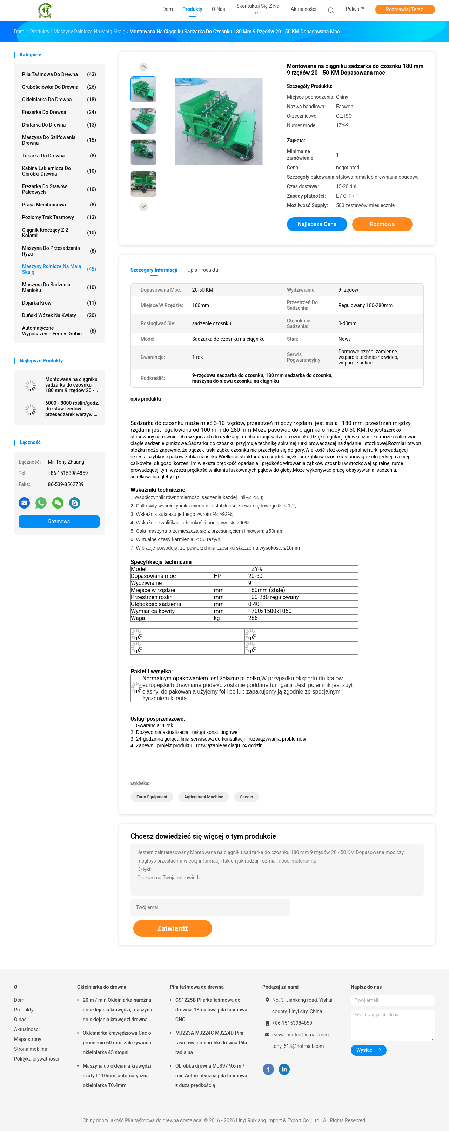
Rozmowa (59, 521)
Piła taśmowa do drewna (59, 74)
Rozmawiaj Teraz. (405, 9)
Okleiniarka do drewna (59, 99)
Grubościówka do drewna (59, 86)
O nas (20, 1019)
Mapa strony (27, 1039)
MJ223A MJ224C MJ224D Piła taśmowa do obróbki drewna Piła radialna (211, 1042)
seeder (246, 797)
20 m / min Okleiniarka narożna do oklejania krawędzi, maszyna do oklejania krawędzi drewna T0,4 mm (117, 1010)
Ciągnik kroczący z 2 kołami (59, 232)
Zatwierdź (172, 928)
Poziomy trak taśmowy (59, 217)
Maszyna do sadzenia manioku (59, 287)
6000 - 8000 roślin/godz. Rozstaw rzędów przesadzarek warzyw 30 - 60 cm (72, 408)
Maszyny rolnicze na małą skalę (59, 269)
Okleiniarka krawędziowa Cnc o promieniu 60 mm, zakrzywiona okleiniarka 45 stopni (117, 1042)
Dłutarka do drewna (59, 124)
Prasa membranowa (59, 204)
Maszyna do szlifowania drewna (59, 140)
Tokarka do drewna (59, 155)
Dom (19, 1000)
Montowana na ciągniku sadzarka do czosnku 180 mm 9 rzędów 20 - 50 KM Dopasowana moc (71, 384)
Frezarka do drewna (59, 112)
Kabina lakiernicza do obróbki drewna (59, 171)
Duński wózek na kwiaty (59, 315)
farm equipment (151, 797)
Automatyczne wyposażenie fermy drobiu (59, 330)
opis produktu (202, 270)
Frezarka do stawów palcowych (59, 189)
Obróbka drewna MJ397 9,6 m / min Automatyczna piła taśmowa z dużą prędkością (211, 1075)
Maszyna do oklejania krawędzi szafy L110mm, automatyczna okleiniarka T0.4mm (117, 1075)
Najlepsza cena (316, 224)
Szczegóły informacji (153, 270)
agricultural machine (203, 797)
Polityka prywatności (36, 1059)
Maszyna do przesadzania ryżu (59, 251)
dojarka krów (59, 302)
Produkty (23, 1010)
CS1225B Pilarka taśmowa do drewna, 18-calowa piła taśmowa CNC (211, 1009)
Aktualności (27, 1029)
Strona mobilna (30, 1049)
